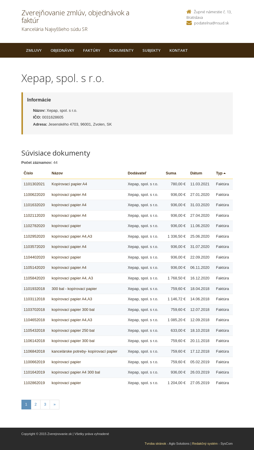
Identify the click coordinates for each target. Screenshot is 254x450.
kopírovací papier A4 (69, 194)
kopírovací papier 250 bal (73, 330)
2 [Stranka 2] (36, 404)
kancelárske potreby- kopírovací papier (84, 351)
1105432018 (34, 330)
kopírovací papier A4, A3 (72, 278)
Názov (57, 173)
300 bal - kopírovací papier (74, 288)
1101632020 (34, 205)
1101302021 (34, 184)
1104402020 (34, 257)
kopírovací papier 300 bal (73, 309)
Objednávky (62, 50)
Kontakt (178, 50)
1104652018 (34, 320)
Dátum (196, 173)
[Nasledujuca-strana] (54, 404)
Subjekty (151, 50)
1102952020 (34, 236)
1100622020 (34, 194)
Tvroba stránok (155, 443)
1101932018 (34, 288)
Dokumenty (121, 50)
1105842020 (34, 278)
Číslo (28, 173)
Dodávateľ (137, 173)
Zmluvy (34, 50)
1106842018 (34, 351)
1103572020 (34, 246)
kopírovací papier (66, 226)
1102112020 (34, 215)
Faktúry (91, 50)
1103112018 (34, 299)
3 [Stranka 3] (45, 404)
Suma (171, 173)
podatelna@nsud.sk (211, 23)
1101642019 (34, 372)
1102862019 (34, 383)
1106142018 (34, 341)
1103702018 (34, 309)
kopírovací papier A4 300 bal (76, 372)
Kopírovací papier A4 (69, 184)
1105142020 (34, 267)
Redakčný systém (205, 443)
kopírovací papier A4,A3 (72, 236)
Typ (221, 173)
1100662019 (34, 362)
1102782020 (34, 226)
